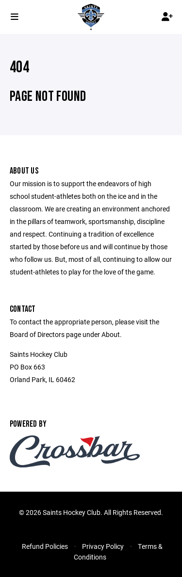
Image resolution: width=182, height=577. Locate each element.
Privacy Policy (103, 546)
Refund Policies (45, 546)
